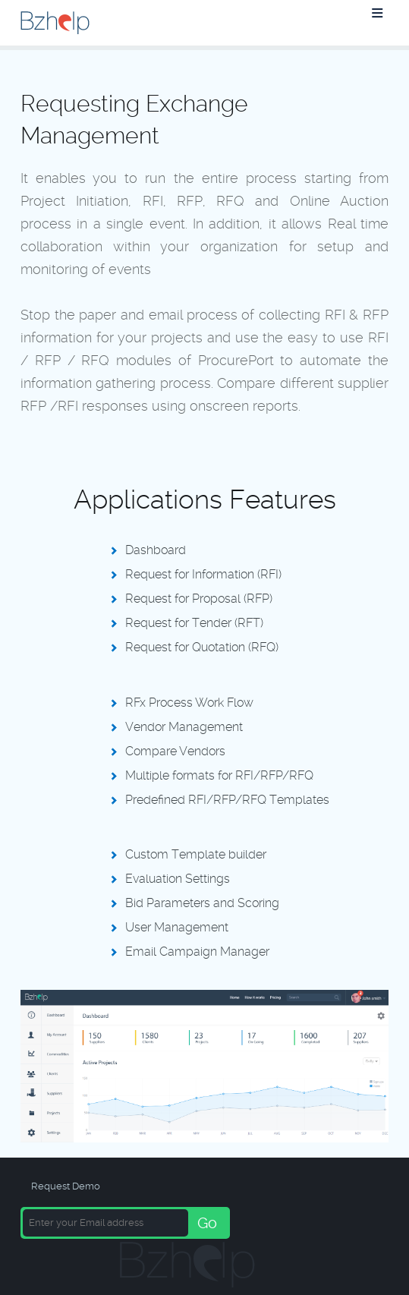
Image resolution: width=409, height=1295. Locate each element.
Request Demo (65, 1186)
